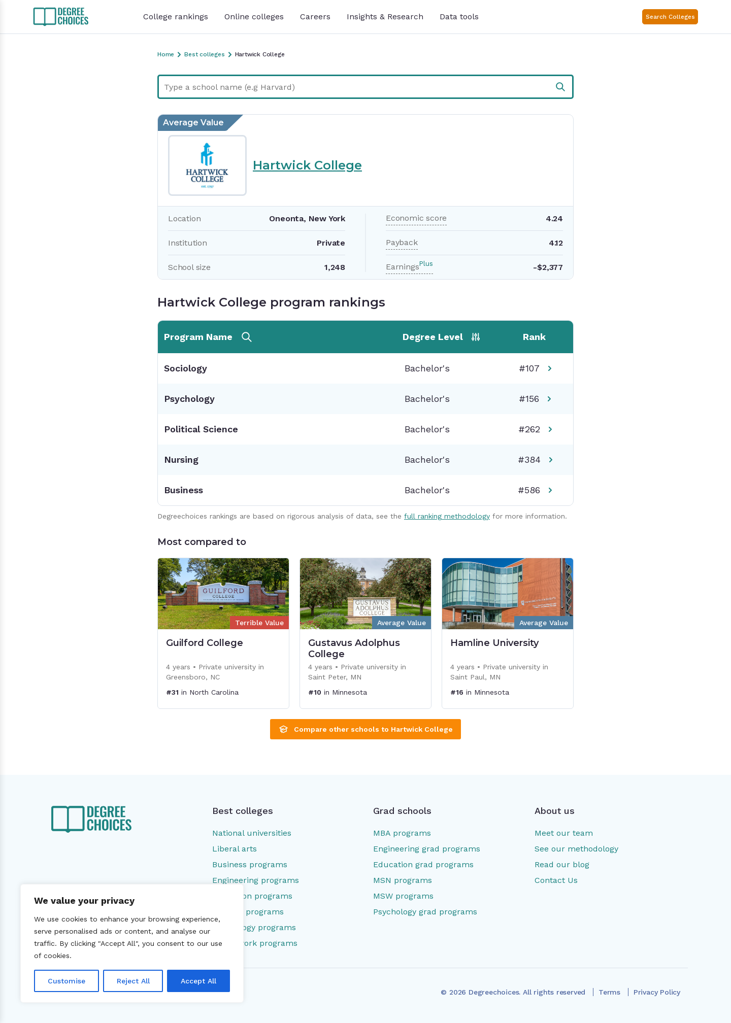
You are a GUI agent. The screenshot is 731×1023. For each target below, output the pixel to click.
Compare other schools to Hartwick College (365, 729)
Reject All (133, 981)
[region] (132, 943)
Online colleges (254, 16)
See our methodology (576, 849)
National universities (251, 833)
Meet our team (564, 833)
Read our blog (562, 864)
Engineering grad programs (426, 849)
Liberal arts (234, 849)
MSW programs (403, 896)
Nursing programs (248, 911)
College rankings (175, 16)
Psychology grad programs (425, 911)
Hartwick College (307, 165)
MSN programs (402, 880)
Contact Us (556, 880)
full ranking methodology (447, 516)
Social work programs (254, 943)
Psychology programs (254, 927)
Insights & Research (385, 16)
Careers (315, 16)
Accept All (198, 981)
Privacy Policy (657, 992)
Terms (609, 992)
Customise (66, 981)
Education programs (252, 896)
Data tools (459, 16)
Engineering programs (255, 880)
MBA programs (402, 833)
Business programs (249, 864)
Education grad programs (423, 864)
